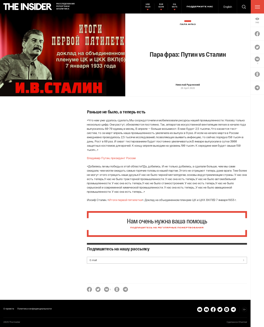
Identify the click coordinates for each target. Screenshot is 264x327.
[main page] (27, 6)
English (227, 6)
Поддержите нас (200, 7)
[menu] (257, 6)
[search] (244, 6)
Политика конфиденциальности (34, 308)
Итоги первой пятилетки (125, 199)
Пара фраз (188, 24)
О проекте (8, 308)
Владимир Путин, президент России (111, 158)
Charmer (242, 322)
